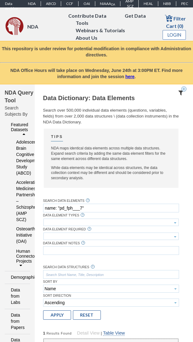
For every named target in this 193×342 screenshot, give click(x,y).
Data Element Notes (61, 243)
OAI (86, 3)
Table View (114, 333)
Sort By (50, 281)
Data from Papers (18, 321)
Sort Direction (57, 295)
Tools (82, 23)
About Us (86, 38)
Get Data (135, 16)
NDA (32, 3)
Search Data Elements (64, 200)
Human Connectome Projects (21, 258)
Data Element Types (61, 215)
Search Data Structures (66, 267)
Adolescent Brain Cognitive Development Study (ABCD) (19, 157)
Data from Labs (15, 296)
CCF (69, 3)
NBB (167, 3)
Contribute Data (87, 16)
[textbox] (111, 208)
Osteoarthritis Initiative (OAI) (19, 235)
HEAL (148, 3)
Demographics (19, 277)
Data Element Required (64, 229)
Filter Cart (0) (175, 21)
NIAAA (107, 3)
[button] (57, 315)
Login (174, 35)
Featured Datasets (19, 129)
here (130, 76)
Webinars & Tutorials (100, 30)
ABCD (51, 3)
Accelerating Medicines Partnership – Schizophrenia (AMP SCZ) (19, 201)
